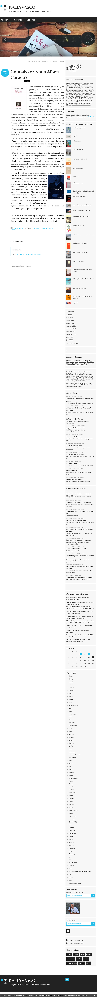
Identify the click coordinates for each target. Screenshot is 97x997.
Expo (70, 717)
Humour (71, 743)
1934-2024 (69, 625)
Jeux (70, 749)
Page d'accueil (45, 62)
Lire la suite (91, 117)
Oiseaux (71, 781)
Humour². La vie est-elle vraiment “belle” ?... (80, 635)
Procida (71, 813)
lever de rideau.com (75, 755)
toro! (70, 868)
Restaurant (72, 833)
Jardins (71, 746)
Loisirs (71, 763)
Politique (71, 804)
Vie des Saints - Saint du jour (75, 618)
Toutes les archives (72, 343)
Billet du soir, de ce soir (75, 454)
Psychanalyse (73, 816)
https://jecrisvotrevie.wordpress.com (78, 105)
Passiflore (90, 362)
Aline (68, 502)
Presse (71, 807)
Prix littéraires (73, 810)
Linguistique (72, 757)
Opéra (71, 784)
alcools (71, 676)
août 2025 (69, 337)
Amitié (71, 682)
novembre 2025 (71, 329)
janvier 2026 (70, 323)
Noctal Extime (73, 778)
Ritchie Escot (86, 360)
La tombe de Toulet (73, 437)
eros (70, 708)
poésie (76, 954)
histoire (71, 734)
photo (88, 963)
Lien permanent (17, 228)
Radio (70, 825)
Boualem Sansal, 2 (73, 463)
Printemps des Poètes (74, 419)
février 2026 (70, 320)
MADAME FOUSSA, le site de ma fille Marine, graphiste (80, 364)
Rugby (71, 839)
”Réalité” (69, 630)
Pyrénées (72, 819)
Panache (71, 787)
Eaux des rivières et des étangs (76, 597)
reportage (72, 830)
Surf (70, 860)
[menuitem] (6, 19)
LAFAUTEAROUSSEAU (87, 609)
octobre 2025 (70, 331)
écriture (81, 963)
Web (70, 880)
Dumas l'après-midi (33, 62)
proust (69, 954)
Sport (70, 857)
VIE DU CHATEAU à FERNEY (79, 623)
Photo (71, 795)
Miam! (70, 769)
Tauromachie (73, 862)
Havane (71, 731)
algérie (71, 679)
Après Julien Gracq (72, 363)
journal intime (72, 963)
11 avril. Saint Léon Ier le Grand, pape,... (78, 616)
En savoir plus (83, 995)
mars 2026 (69, 318)
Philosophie (49, 228)
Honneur (71, 737)
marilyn (79, 959)
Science (71, 845)
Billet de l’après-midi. (74, 446)
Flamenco (72, 723)
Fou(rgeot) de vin (80, 362)
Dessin (71, 702)
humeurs (39, 228)
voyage (85, 959)
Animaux (71, 688)
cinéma (71, 696)
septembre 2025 (71, 334)
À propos (31, 20)
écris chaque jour (74, 705)
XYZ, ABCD (72, 637)
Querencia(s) (73, 822)
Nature (71, 775)
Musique (71, 772)
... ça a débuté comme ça (75, 428)
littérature (71, 959)
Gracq (70, 728)
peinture (71, 790)
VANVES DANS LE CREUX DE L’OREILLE (79, 602)
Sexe (70, 851)
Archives (17, 20)
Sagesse (71, 842)
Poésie (71, 801)
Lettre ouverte (73, 752)
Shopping (72, 854)
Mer (70, 766)
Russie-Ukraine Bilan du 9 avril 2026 (77, 639)
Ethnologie (72, 714)
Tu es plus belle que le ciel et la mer (80, 871)
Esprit (34, 228)
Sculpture (72, 848)
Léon (68, 494)
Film (70, 720)
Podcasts (72, 798)
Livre (43, 228)
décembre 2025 (71, 326)
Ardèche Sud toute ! (58, 62)
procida (88, 954)
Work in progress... (75, 883)
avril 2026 (69, 315)
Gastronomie (73, 725)
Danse (71, 699)
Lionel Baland (76, 613)
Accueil (4, 20)
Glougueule (70, 362)
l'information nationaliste (74, 641)
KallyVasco (22, 7)
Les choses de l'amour (74, 479)
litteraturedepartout (73, 599)
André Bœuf (70, 511)
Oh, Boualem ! (71, 470)
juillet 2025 (69, 340)
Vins (70, 874)
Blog (70, 693)
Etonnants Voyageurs (73, 360)
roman (71, 836)
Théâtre (71, 865)
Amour (71, 685)
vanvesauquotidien (72, 604)
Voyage (71, 877)
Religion (71, 827)
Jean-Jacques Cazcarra (74, 529)
